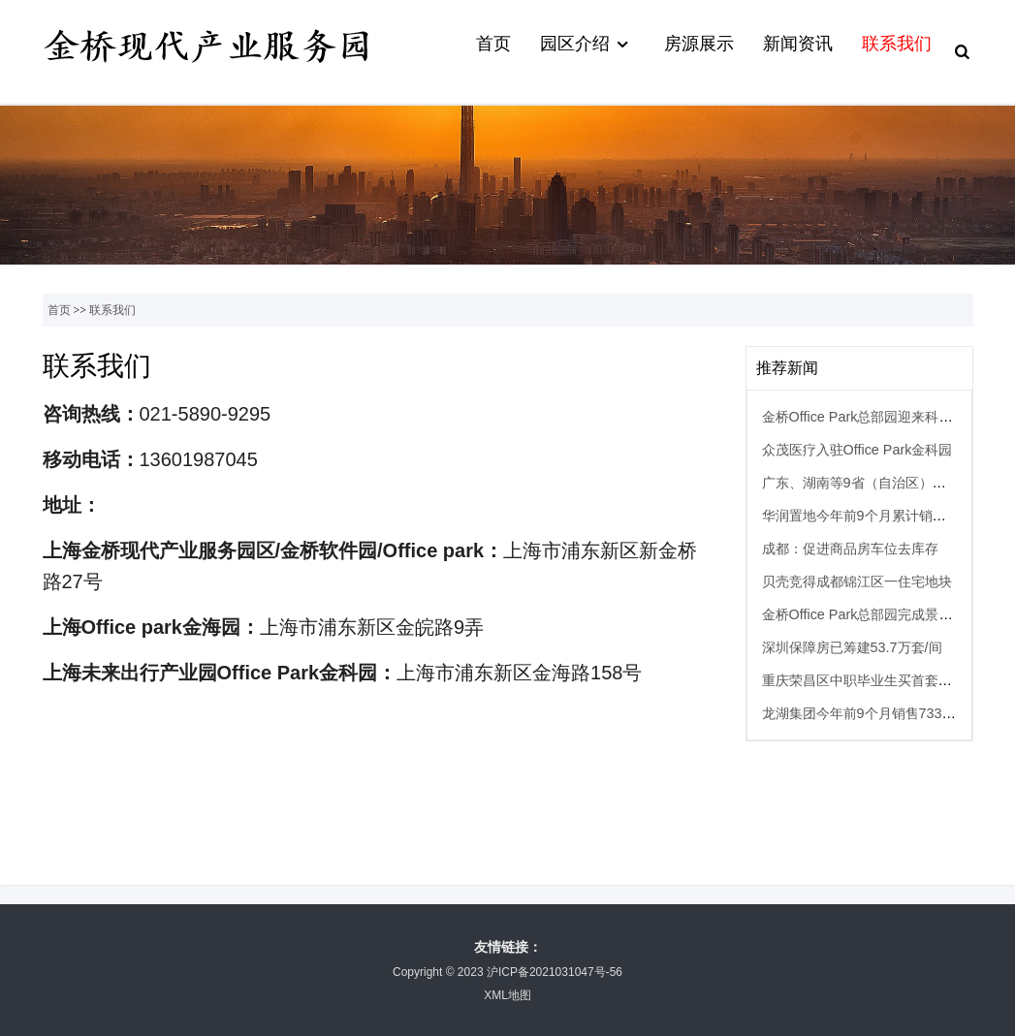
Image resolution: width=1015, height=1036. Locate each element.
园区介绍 (587, 45)
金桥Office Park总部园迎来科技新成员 (878, 416)
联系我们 (897, 43)
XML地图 (507, 995)
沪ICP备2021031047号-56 (554, 972)
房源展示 (699, 43)
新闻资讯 (798, 43)
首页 (493, 43)
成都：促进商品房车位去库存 (850, 548)
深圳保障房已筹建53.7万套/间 (852, 647)
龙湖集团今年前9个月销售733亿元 (865, 713)
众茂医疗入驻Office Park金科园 (857, 449)
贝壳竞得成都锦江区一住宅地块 (857, 581)
